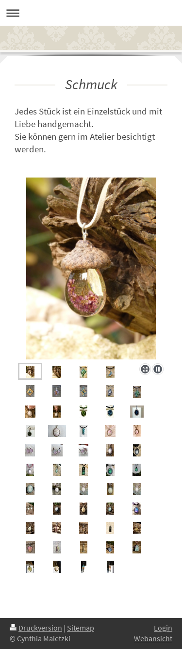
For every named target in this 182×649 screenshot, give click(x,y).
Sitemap (80, 628)
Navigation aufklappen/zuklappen (91, 12)
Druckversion (36, 628)
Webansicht (153, 638)
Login (163, 628)
